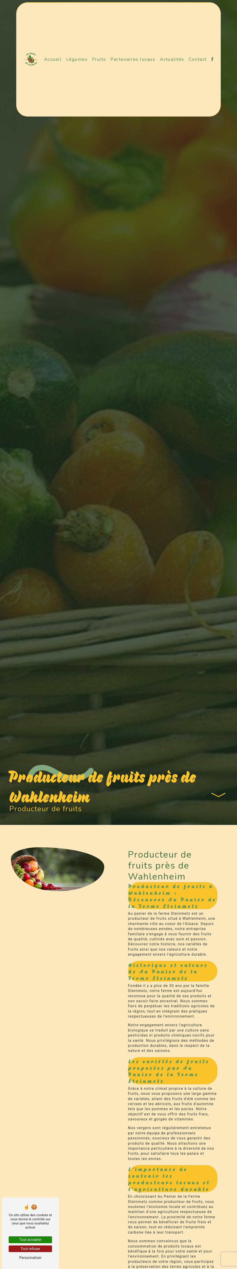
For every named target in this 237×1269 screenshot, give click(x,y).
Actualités (172, 59)
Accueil (53, 59)
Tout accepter (30, 1239)
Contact (198, 59)
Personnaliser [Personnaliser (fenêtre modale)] (30, 1258)
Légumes (77, 59)
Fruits (99, 59)
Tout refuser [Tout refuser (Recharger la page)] (30, 1249)
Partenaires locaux (132, 59)
